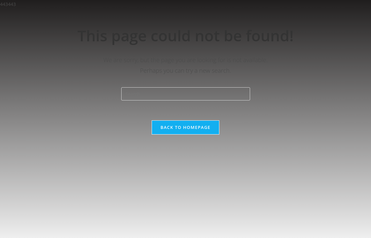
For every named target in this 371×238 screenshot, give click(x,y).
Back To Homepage (185, 127)
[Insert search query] (185, 93)
